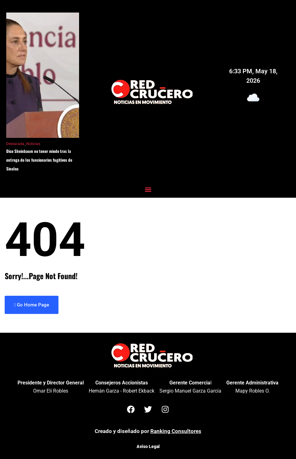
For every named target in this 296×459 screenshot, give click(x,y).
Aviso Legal (148, 446)
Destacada (15, 144)
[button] (148, 189)
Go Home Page (31, 305)
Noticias (33, 144)
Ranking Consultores (175, 431)
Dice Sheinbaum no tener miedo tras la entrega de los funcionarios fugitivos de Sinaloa (39, 160)
